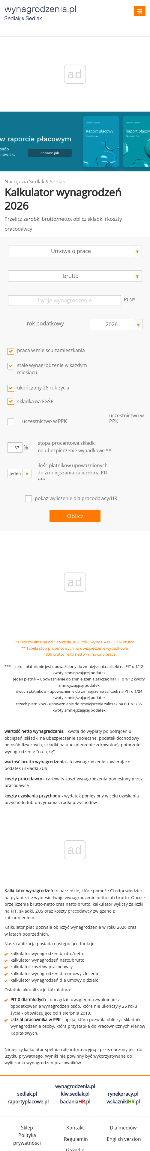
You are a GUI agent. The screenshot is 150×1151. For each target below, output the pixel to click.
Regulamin (76, 1139)
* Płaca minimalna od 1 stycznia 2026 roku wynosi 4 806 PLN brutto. (75, 642)
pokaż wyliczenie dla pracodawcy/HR (76, 498)
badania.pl (75, 1101)
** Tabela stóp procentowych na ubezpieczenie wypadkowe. (75, 648)
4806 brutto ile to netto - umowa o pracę (80, 654)
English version (124, 1139)
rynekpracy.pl (123, 1094)
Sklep (27, 1127)
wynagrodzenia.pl (75, 1086)
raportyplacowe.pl (28, 1101)
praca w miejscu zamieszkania (51, 350)
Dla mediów (123, 1127)
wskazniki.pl (123, 1101)
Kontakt (75, 1127)
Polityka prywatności (27, 1139)
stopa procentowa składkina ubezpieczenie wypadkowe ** (74, 447)
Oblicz (75, 516)
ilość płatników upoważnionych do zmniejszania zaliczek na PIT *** (73, 473)
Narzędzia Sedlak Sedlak (34, 181)
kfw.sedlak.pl (75, 1094)
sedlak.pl (27, 1094)
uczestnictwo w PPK (44, 421)
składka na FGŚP (35, 401)
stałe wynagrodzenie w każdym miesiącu (52, 369)
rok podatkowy (45, 323)
